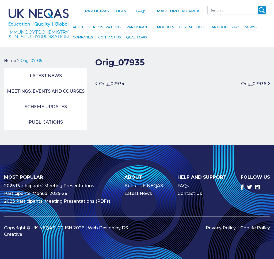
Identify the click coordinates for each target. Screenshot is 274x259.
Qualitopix (136, 36)
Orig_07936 (255, 82)
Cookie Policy (255, 226)
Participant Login (106, 11)
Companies (83, 36)
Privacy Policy (221, 226)
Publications (46, 120)
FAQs (141, 11)
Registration (106, 26)
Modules (165, 26)
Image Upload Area (177, 11)
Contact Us (109, 36)
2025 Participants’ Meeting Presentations (49, 184)
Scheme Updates (46, 105)
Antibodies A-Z (225, 26)
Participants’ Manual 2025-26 (35, 191)
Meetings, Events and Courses (46, 89)
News (250, 26)
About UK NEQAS (143, 184)
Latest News (46, 74)
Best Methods (192, 26)
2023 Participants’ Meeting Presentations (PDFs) (57, 199)
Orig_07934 (109, 82)
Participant (138, 26)
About (79, 26)
